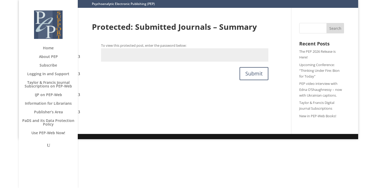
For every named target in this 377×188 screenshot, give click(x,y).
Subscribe (48, 65)
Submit (254, 73)
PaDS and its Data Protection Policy (48, 123)
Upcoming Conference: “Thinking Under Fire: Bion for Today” (319, 70)
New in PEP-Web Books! (317, 116)
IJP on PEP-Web (48, 95)
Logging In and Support (48, 74)
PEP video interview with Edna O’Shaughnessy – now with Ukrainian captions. (320, 89)
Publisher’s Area (48, 112)
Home (48, 48)
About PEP (48, 57)
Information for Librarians (48, 104)
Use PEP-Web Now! (48, 133)
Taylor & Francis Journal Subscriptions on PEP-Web (48, 85)
